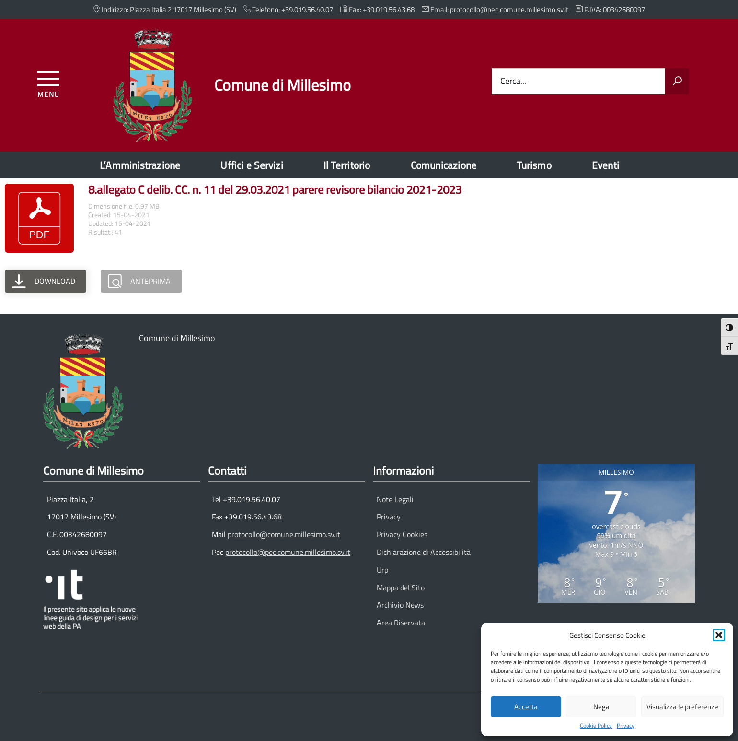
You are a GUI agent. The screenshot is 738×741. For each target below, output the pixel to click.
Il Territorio (346, 165)
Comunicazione (444, 165)
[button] (719, 635)
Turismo (534, 165)
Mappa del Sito (401, 587)
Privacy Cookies (402, 534)
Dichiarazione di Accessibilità (424, 552)
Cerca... (513, 81)
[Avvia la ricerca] (677, 81)
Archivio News (400, 605)
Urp (382, 570)
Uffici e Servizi (251, 165)
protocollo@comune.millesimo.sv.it (284, 534)
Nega (601, 706)
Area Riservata (401, 622)
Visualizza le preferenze (682, 706)
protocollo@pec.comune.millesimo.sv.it (287, 552)
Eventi (605, 165)
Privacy (625, 725)
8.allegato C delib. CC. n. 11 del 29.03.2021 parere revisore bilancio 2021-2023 (274, 189)
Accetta (526, 706)
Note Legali (395, 499)
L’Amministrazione (140, 165)
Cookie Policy (596, 725)
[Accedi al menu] (48, 82)
